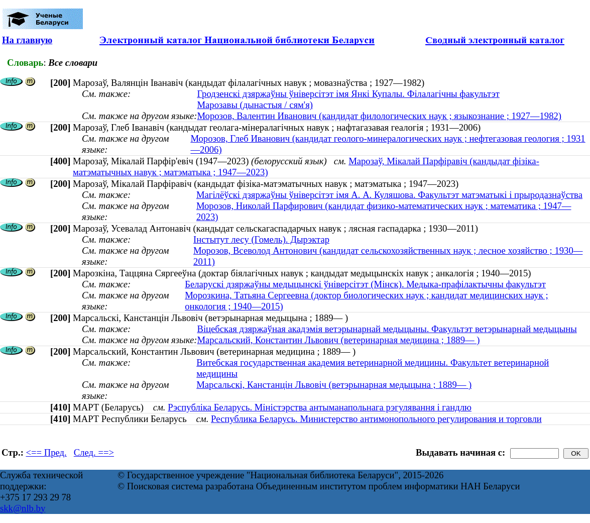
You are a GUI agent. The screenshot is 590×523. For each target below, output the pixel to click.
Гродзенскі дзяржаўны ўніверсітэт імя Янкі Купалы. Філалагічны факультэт (348, 93)
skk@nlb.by (22, 508)
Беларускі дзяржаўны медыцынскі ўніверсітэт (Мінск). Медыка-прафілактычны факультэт (365, 284)
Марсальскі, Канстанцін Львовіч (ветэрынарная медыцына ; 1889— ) (333, 384)
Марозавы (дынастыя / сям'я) (255, 104)
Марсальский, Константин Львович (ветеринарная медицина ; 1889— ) (338, 340)
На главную (27, 40)
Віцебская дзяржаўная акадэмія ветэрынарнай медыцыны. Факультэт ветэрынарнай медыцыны (386, 329)
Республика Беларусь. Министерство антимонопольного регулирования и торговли (376, 418)
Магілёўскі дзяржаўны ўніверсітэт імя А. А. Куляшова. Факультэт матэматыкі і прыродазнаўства (389, 194)
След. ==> (94, 452)
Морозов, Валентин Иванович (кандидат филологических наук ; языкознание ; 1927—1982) (379, 116)
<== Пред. (46, 452)
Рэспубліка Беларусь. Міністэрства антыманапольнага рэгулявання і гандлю (319, 407)
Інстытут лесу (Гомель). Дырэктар (261, 239)
